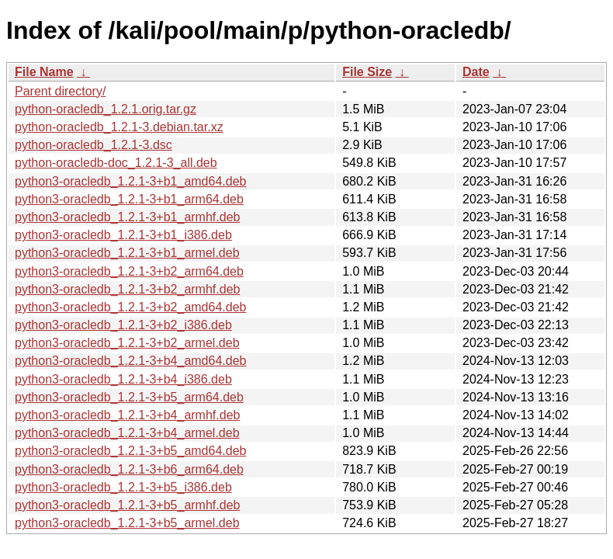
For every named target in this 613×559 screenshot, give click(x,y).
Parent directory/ (60, 91)
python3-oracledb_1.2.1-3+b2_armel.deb (127, 342)
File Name (44, 71)
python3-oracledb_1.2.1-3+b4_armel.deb (127, 432)
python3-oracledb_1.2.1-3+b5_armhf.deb (127, 505)
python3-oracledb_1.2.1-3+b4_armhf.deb (127, 415)
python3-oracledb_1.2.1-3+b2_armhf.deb (127, 289)
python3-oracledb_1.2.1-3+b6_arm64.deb (129, 469)
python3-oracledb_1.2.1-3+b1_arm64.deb (129, 199)
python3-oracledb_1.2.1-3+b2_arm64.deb (129, 271)
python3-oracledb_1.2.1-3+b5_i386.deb (123, 487)
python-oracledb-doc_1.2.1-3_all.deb (116, 162)
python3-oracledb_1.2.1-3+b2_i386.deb (123, 325)
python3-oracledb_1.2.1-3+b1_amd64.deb (130, 181)
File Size (367, 71)
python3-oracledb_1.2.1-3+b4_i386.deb (123, 379)
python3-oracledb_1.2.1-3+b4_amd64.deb (130, 360)
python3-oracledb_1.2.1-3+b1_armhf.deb (127, 217)
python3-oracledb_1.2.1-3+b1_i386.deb (123, 234)
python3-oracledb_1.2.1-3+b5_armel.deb (127, 522)
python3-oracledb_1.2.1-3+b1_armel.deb (127, 252)
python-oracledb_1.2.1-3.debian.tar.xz (119, 127)
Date (476, 71)
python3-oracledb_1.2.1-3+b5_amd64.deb (130, 450)
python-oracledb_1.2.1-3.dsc (93, 144)
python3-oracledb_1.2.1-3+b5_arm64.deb (129, 397)
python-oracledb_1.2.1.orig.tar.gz (105, 109)
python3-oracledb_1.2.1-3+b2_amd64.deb (130, 307)
